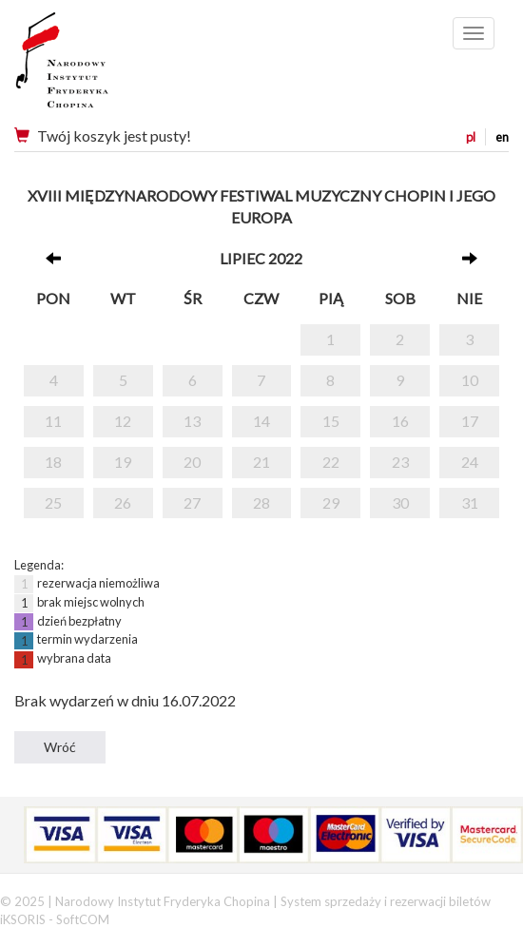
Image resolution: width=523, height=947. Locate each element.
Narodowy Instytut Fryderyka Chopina (97, 67)
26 (122, 502)
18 (53, 462)
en (502, 137)
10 (469, 380)
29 (330, 502)
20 (192, 462)
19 (122, 462)
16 (400, 421)
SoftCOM (82, 919)
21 (261, 462)
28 (261, 502)
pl (470, 137)
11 (53, 421)
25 (53, 502)
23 (400, 462)
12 (122, 421)
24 (469, 462)
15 (330, 421)
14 (261, 421)
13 (192, 421)
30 (400, 502)
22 (330, 462)
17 (469, 421)
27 (192, 502)
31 (469, 502)
